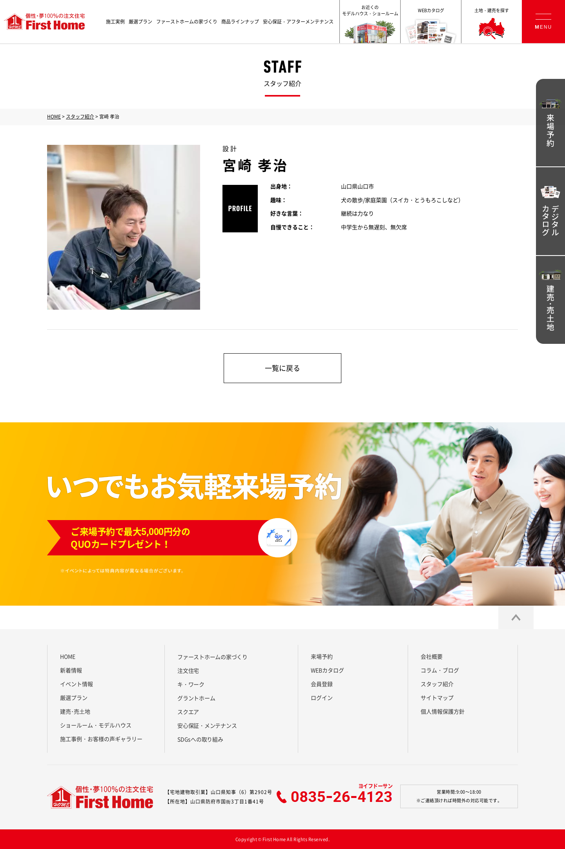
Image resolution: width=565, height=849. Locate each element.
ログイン (322, 697)
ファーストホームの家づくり (186, 21)
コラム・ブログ (440, 670)
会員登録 (322, 684)
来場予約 (322, 656)
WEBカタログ (327, 670)
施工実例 (115, 21)
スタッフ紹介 (80, 116)
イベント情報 (76, 684)
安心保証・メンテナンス (207, 725)
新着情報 (71, 670)
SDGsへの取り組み (200, 739)
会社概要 (432, 656)
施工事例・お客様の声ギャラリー (101, 739)
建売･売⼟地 (75, 711)
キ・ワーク (190, 684)
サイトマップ (437, 697)
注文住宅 (188, 670)
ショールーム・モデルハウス (95, 725)
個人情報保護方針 (443, 711)
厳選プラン (140, 21)
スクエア (188, 712)
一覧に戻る (282, 368)
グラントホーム (196, 698)
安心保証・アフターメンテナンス (298, 21)
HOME (54, 116)
